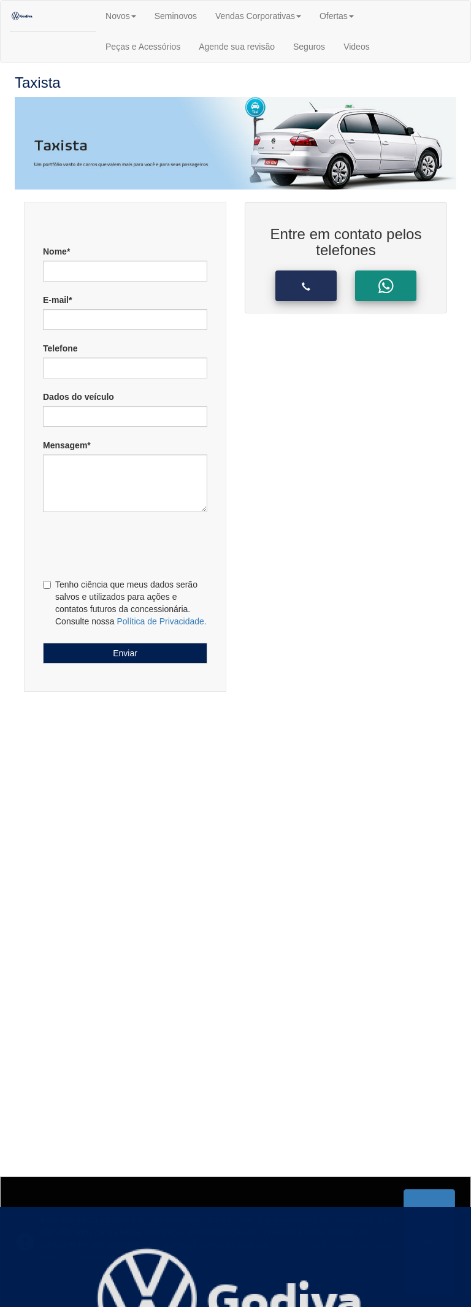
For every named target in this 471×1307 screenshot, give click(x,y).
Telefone (60, 348)
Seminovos (176, 16)
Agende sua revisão (237, 47)
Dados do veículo (78, 397)
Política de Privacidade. (161, 621)
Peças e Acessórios (142, 47)
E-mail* (57, 300)
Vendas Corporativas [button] (258, 16)
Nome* (56, 251)
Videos (356, 47)
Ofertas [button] (337, 16)
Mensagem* (67, 445)
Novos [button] (120, 16)
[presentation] (117, 543)
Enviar (125, 653)
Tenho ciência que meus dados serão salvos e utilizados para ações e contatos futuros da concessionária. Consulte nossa (125, 603)
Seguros (309, 47)
